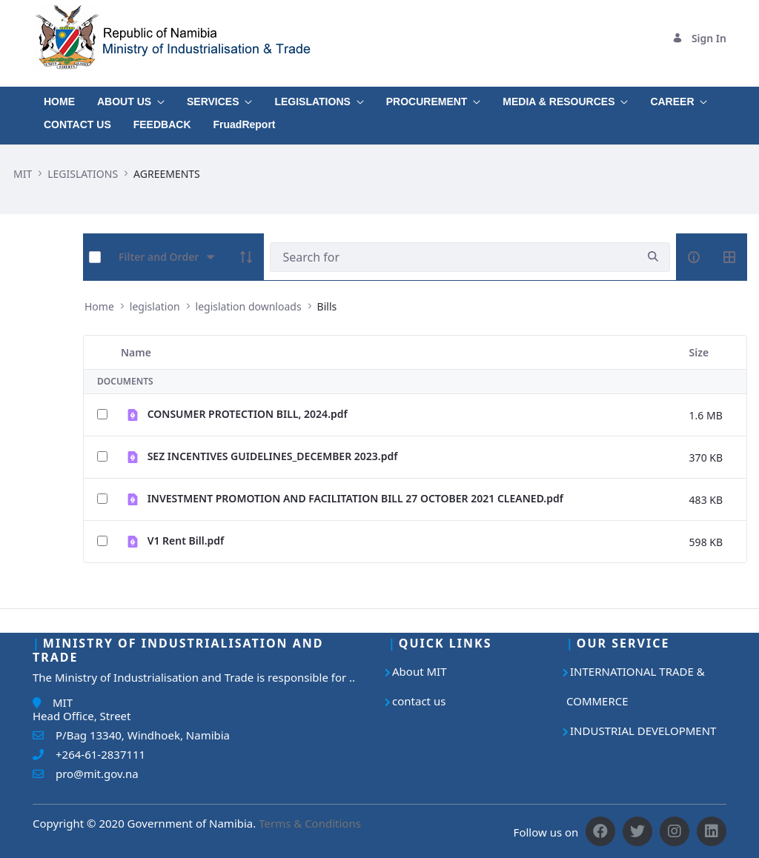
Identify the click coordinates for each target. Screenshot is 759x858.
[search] (653, 256)
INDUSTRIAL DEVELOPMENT (643, 730)
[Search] (453, 257)
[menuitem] (59, 98)
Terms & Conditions (310, 823)
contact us (418, 701)
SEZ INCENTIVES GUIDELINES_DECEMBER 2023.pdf (273, 456)
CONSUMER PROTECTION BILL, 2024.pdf (248, 414)
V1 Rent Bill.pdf (186, 540)
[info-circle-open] (694, 257)
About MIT (419, 671)
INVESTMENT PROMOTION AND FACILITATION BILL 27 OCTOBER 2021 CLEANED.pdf (355, 498)
